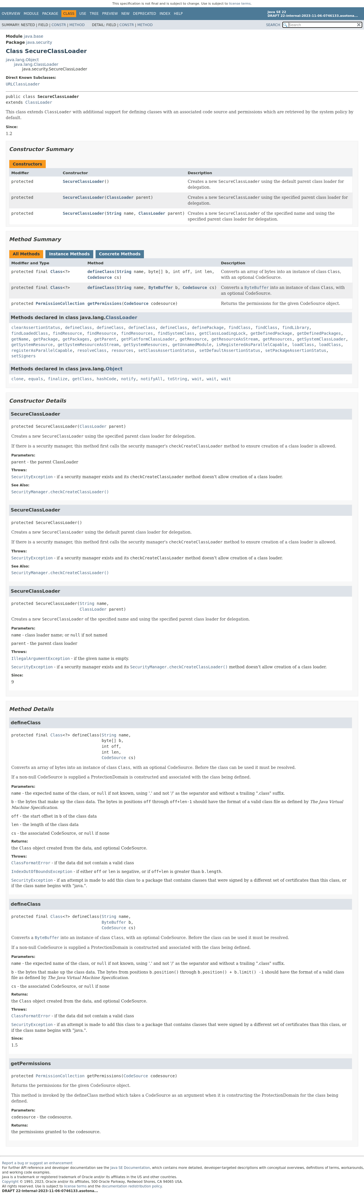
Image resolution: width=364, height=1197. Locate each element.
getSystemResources (146, 344)
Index (165, 14)
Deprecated (144, 14)
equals (35, 378)
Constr (59, 25)
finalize (57, 378)
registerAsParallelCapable (41, 350)
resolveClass (92, 350)
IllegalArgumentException (40, 658)
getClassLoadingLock (222, 333)
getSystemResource (32, 344)
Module (31, 14)
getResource (193, 339)
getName (19, 339)
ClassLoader (38, 102)
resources (122, 350)
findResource (67, 333)
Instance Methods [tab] (69, 254)
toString (177, 378)
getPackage (45, 339)
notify (128, 378)
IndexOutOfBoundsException (41, 871)
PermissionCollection (60, 303)
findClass (239, 327)
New (125, 14)
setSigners (23, 356)
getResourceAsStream (234, 339)
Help (178, 14)
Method (77, 25)
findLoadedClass (29, 333)
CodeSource (99, 277)
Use (82, 14)
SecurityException (32, 476)
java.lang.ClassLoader (36, 64)
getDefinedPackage (271, 333)
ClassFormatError (30, 863)
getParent (105, 339)
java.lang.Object (22, 59)
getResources (277, 339)
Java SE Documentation (130, 1168)
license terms (240, 4)
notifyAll (152, 378)
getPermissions (104, 303)
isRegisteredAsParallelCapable (251, 344)
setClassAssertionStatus (166, 350)
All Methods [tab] (26, 254)
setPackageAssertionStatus (295, 350)
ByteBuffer (161, 287)
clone (17, 378)
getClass (82, 378)
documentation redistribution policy (131, 1186)
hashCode (106, 378)
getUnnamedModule (191, 344)
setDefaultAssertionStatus (229, 350)
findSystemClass (176, 333)
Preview (110, 14)
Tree (94, 14)
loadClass (303, 344)
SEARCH (273, 25)
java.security (39, 42)
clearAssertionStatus (35, 327)
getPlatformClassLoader (148, 339)
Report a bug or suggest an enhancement (37, 1163)
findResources (137, 333)
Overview (11, 14)
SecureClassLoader (83, 181)
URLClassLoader (23, 84)
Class (56, 271)
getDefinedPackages (319, 333)
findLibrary (295, 327)
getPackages (76, 339)
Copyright (10, 1182)
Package (50, 14)
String (114, 213)
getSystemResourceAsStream (88, 344)
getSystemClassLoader (321, 339)
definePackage (208, 327)
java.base (33, 36)
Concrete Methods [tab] (120, 254)
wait (197, 378)
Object (114, 369)
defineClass (100, 271)
